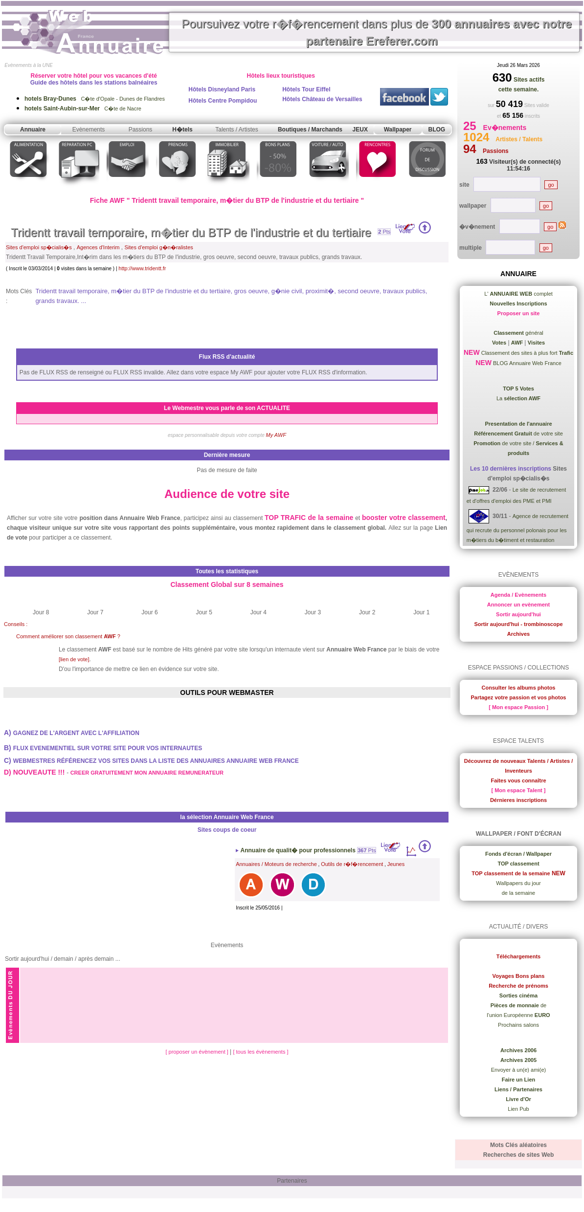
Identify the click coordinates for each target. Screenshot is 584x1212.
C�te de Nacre (82, 108)
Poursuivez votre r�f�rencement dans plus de (376, 32)
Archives (518, 634)
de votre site (518, 433)
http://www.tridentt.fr (142, 268)
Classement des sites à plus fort (526, 353)
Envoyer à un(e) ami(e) (518, 1070)
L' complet (518, 294)
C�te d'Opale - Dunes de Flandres (94, 99)
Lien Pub (518, 1109)
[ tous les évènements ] (260, 1052)
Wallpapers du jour (518, 883)
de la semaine (519, 893)
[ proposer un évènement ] (197, 1052)
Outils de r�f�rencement (352, 864)
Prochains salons (518, 1025)
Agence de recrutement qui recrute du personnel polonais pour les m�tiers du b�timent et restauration (517, 528)
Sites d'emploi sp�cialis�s (39, 247)
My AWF (276, 435)
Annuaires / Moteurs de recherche (276, 864)
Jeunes (395, 864)
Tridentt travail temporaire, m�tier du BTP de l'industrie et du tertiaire (191, 232)
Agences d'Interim (98, 247)
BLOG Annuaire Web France (527, 363)
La (518, 398)
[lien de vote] (74, 659)
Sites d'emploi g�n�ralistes (159, 247)
